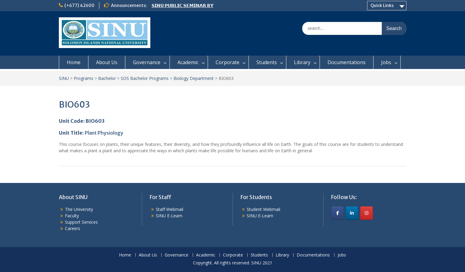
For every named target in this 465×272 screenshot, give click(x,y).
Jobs (386, 62)
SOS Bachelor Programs (145, 78)
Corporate (227, 62)
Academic (188, 62)
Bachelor (107, 78)
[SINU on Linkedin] (351, 213)
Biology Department (193, 78)
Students (266, 62)
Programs (83, 78)
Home (73, 62)
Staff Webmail (169, 209)
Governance (146, 62)
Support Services (81, 222)
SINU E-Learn (169, 216)
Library (302, 62)
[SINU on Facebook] (337, 213)
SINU (64, 78)
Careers (72, 228)
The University (79, 209)
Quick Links (382, 5)
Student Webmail (263, 209)
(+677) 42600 (79, 5)
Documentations (346, 62)
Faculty (72, 216)
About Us (106, 62)
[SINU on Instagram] (366, 213)
